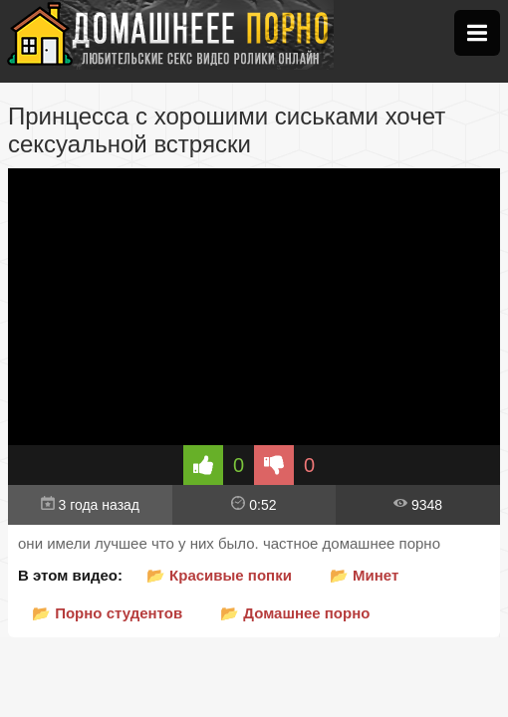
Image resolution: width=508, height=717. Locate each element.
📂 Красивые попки (219, 575)
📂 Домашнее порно (295, 612)
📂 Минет (364, 575)
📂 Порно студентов (107, 612)
